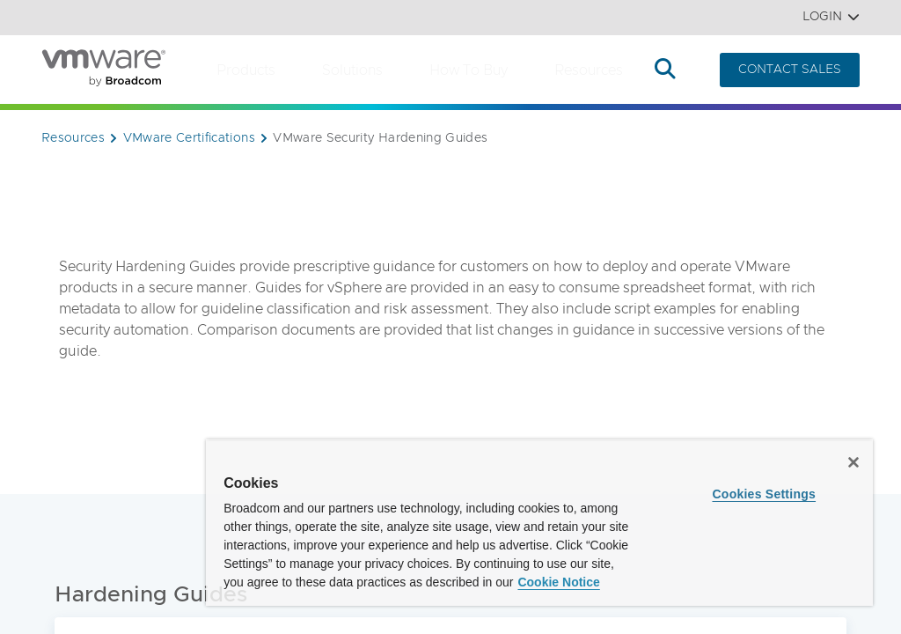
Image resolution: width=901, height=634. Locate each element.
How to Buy (468, 70)
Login (831, 17)
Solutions (352, 70)
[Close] (853, 462)
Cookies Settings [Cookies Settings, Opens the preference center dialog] (764, 494)
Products (245, 70)
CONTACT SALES (789, 69)
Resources (588, 70)
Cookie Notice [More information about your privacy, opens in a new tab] (558, 582)
